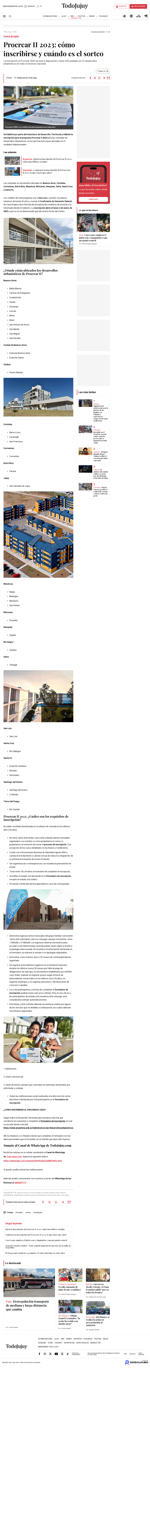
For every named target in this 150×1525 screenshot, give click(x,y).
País (72, 16)
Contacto (133, 1354)
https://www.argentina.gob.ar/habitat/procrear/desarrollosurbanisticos (38, 1127)
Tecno (50, 1343)
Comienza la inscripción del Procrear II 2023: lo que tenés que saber (36, 1235)
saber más (93, 199)
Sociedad (42, 1343)
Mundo (92, 16)
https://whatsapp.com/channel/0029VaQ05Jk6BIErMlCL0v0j (33, 1160)
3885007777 (20, 1182)
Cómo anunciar (141, 1354)
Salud (105, 1339)
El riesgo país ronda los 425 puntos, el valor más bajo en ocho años (35, 1253)
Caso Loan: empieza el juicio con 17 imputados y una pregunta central (36, 1240)
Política (81, 16)
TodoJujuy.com (14, 1156)
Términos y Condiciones (76, 1354)
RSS (125, 1354)
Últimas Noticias (50, 16)
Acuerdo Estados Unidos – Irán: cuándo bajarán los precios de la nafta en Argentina (38, 1246)
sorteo (28, 1212)
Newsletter (76, 18)
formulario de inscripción (53, 1121)
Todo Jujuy (8, 32)
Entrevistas (69, 1343)
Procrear (19, 1212)
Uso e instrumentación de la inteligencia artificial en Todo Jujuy (103, 1354)
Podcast (58, 1343)
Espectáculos (82, 1343)
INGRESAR (123, 6)
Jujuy (63, 16)
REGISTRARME (139, 6)
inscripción (38, 1212)
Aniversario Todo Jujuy (48, 1347)
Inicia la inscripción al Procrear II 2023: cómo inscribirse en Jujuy (35, 1229)
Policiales (103, 16)
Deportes (78, 1339)
